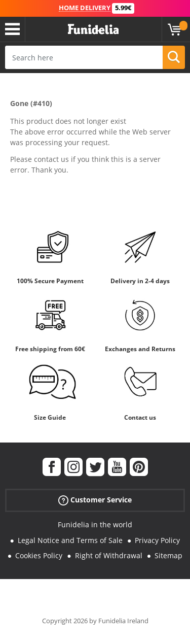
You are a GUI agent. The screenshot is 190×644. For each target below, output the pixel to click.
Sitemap (168, 555)
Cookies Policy (38, 555)
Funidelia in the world (95, 524)
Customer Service (95, 500)
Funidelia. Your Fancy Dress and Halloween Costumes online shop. (93, 29)
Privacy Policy (157, 540)
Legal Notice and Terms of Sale (70, 540)
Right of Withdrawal (108, 555)
